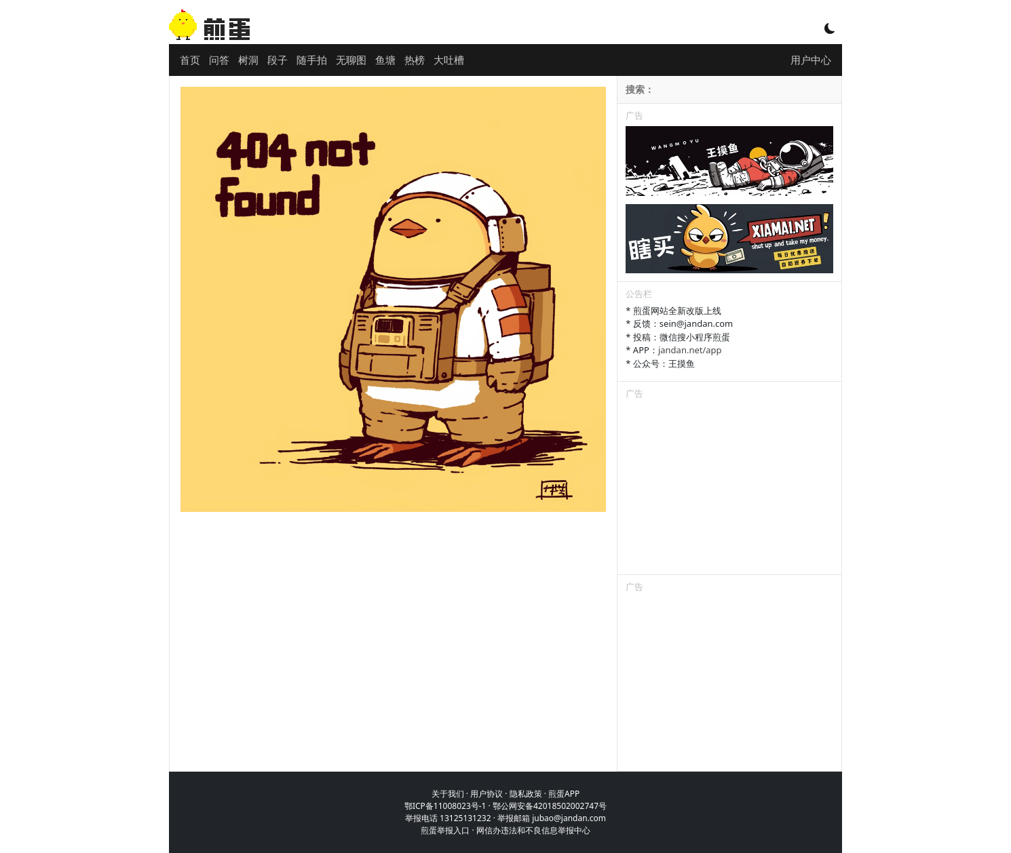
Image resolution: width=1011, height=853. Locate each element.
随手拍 (312, 59)
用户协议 (486, 793)
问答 (219, 59)
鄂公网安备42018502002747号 (550, 806)
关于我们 (448, 793)
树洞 (248, 59)
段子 (277, 59)
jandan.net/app (690, 350)
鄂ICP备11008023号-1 (445, 806)
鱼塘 (385, 59)
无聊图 (351, 59)
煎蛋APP (563, 793)
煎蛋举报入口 (445, 830)
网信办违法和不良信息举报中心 (533, 830)
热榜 (414, 59)
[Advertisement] (729, 489)
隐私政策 (526, 793)
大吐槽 (449, 59)
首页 (190, 59)
